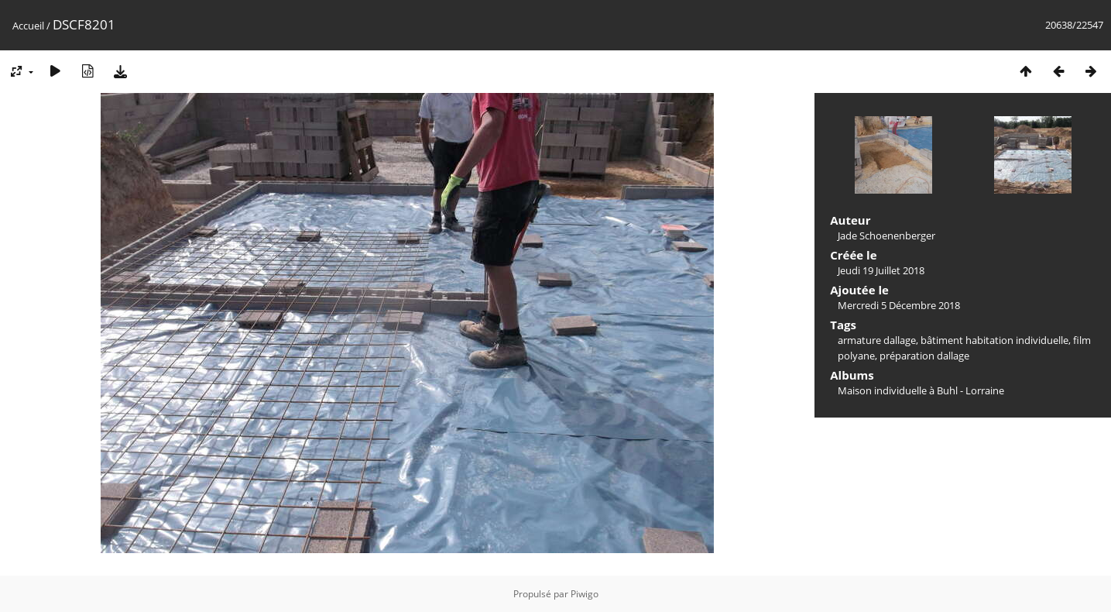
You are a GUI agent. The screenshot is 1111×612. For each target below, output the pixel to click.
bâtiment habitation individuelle (994, 340)
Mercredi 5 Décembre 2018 (899, 305)
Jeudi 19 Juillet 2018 (881, 270)
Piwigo (584, 593)
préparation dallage (924, 356)
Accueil (28, 26)
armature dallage (877, 340)
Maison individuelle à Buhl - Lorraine (921, 390)
